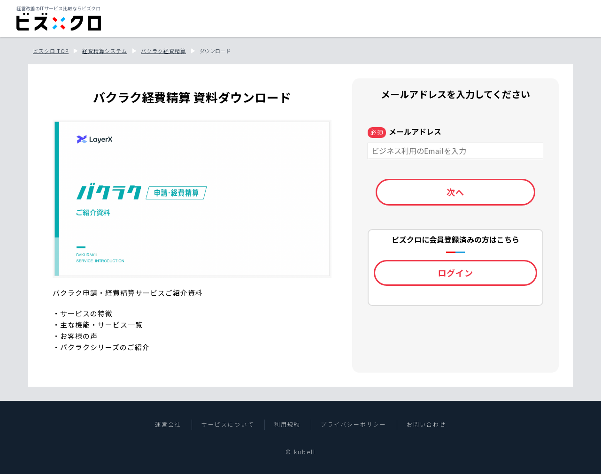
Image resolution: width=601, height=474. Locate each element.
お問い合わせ (426, 424)
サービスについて (227, 424)
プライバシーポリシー (353, 424)
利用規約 (287, 424)
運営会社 (168, 424)
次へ (455, 192)
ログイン (455, 273)
